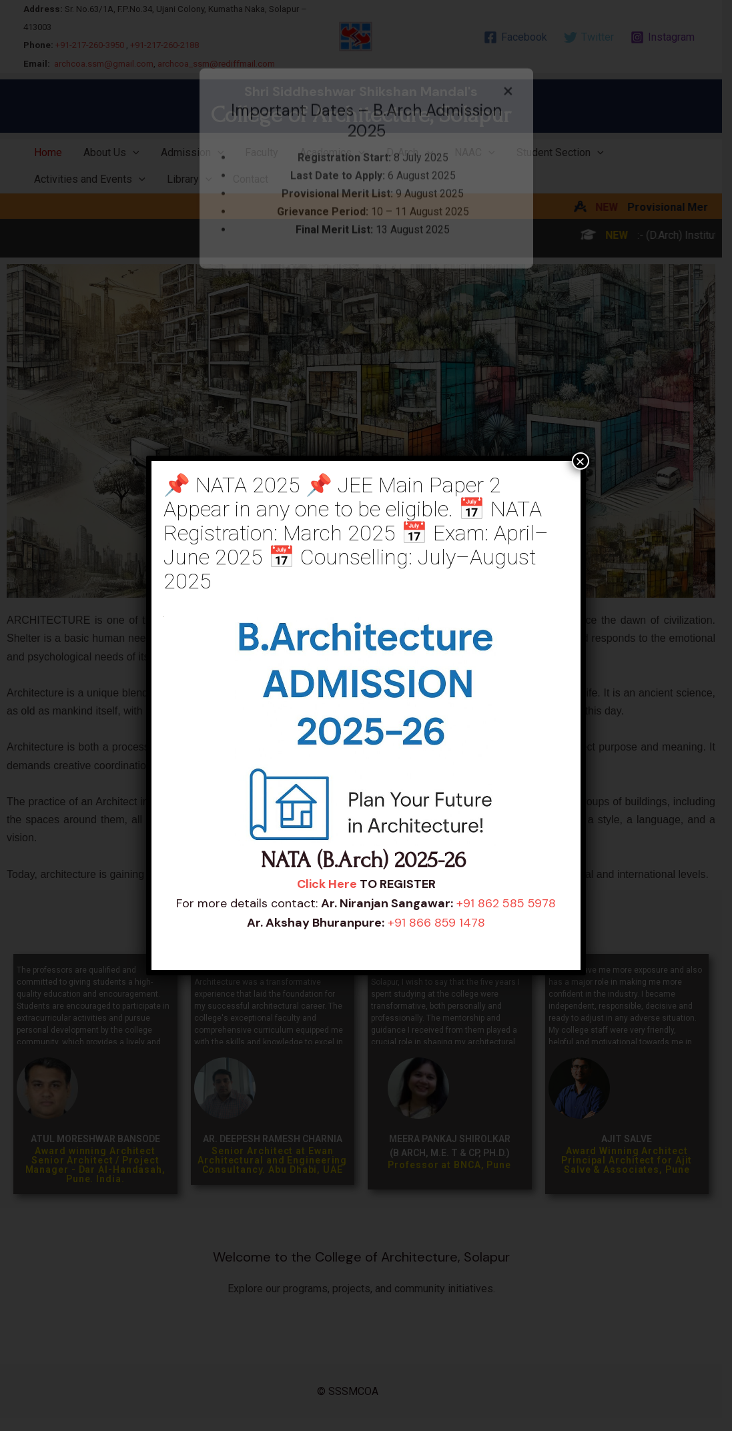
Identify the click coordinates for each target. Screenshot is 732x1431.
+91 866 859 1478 (436, 923)
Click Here (327, 884)
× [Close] (580, 461)
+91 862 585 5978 (506, 903)
